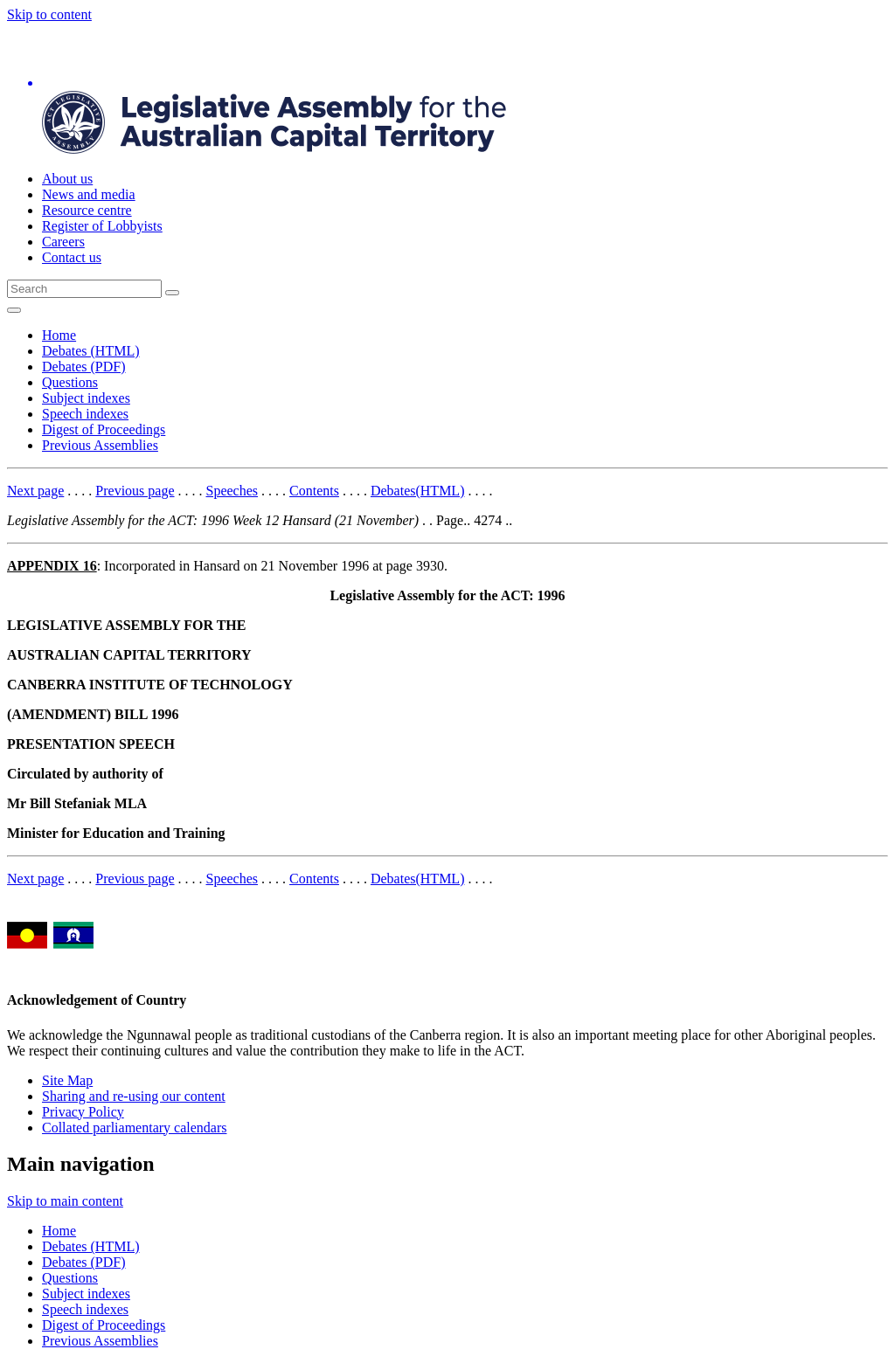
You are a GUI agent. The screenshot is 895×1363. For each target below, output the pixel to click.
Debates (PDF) (84, 366)
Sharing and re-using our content (133, 1096)
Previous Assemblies (100, 445)
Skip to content (49, 14)
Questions (70, 382)
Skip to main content (65, 1200)
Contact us (71, 257)
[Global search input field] (84, 289)
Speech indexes (85, 413)
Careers (63, 241)
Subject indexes (86, 398)
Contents (314, 490)
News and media (88, 194)
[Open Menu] (14, 310)
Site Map (67, 1080)
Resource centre (87, 210)
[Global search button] (172, 292)
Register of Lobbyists (102, 225)
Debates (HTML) (91, 350)
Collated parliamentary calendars (134, 1127)
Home (59, 335)
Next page (35, 490)
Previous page (134, 490)
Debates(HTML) (418, 490)
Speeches (232, 490)
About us (67, 178)
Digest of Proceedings (103, 429)
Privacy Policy (83, 1111)
